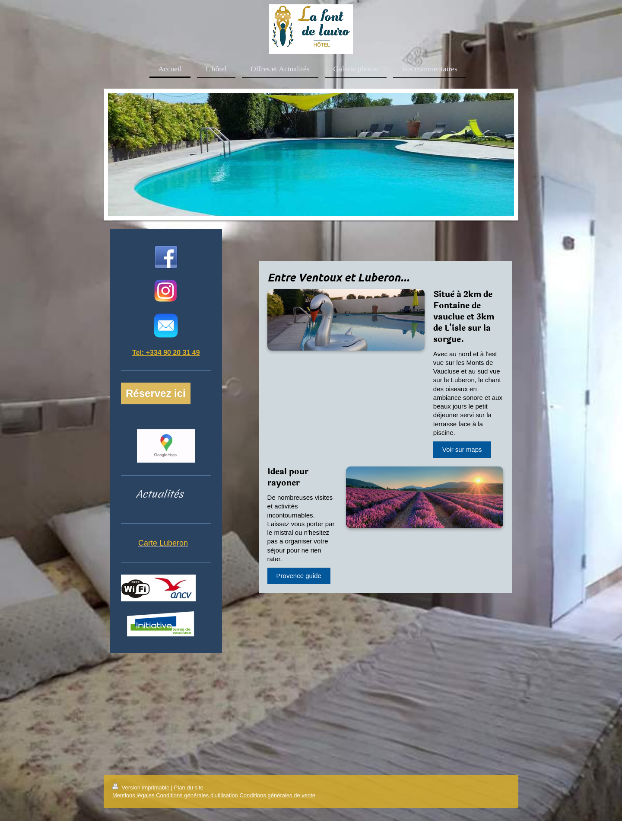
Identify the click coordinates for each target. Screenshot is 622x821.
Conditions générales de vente (277, 795)
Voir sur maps (462, 449)
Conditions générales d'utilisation (197, 795)
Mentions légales (133, 795)
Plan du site (188, 787)
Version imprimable (141, 787)
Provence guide (298, 575)
